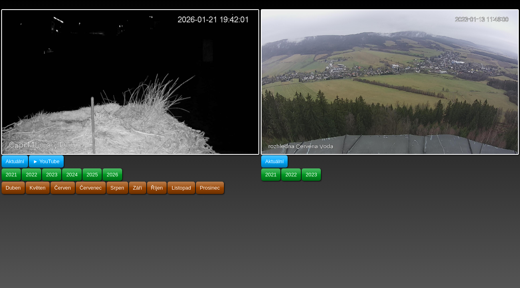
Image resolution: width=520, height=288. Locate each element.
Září (137, 188)
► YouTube (46, 161)
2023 (51, 175)
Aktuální (15, 161)
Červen (62, 188)
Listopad (181, 188)
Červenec (91, 188)
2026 (112, 175)
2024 (71, 175)
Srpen (117, 188)
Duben (13, 188)
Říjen (157, 188)
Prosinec (210, 188)
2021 (11, 175)
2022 (31, 175)
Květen (38, 188)
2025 (92, 175)
